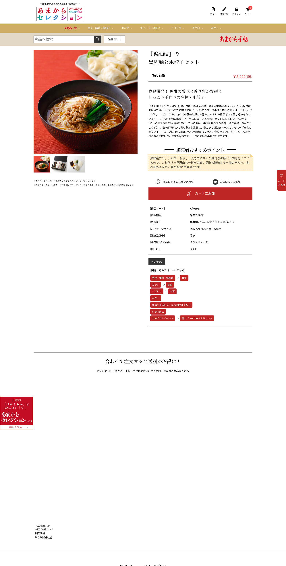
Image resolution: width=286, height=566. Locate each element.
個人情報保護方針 (56, 545)
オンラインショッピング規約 (61, 536)
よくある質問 (137, 531)
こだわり (157, 291)
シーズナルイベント (162, 318)
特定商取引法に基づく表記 (60, 540)
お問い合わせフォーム (142, 536)
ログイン (236, 11)
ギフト (155, 298)
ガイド (213, 11)
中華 (172, 291)
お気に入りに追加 (230, 181)
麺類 (184, 278)
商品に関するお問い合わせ (178, 181)
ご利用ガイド (53, 531)
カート (247, 11)
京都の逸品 (158, 311)
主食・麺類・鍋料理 (162, 278)
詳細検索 (112, 39)
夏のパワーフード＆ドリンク (197, 318)
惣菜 (170, 284)
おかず (155, 284)
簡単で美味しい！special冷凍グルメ (171, 305)
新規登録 (224, 11)
